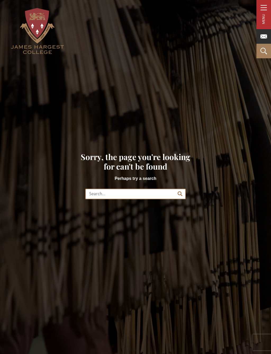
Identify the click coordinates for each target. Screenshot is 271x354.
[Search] (180, 194)
